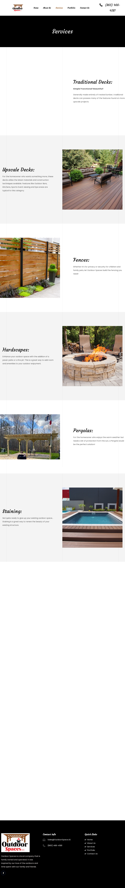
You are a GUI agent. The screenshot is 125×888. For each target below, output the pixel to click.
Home (36, 8)
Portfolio (71, 8)
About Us (47, 8)
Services (59, 8)
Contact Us (84, 8)
